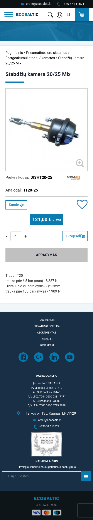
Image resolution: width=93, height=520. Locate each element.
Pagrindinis (14, 53)
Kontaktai (46, 345)
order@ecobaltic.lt (38, 3)
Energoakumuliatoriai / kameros (30, 58)
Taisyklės (46, 339)
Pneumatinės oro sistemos (46, 53)
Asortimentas (46, 332)
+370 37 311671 (73, 3)
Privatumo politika (47, 326)
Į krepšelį (73, 236)
